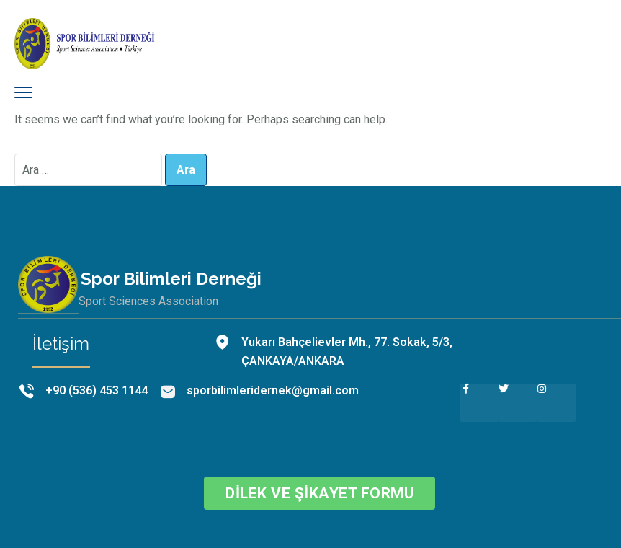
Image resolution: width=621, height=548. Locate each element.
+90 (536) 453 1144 (96, 390)
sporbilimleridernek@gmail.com (273, 390)
